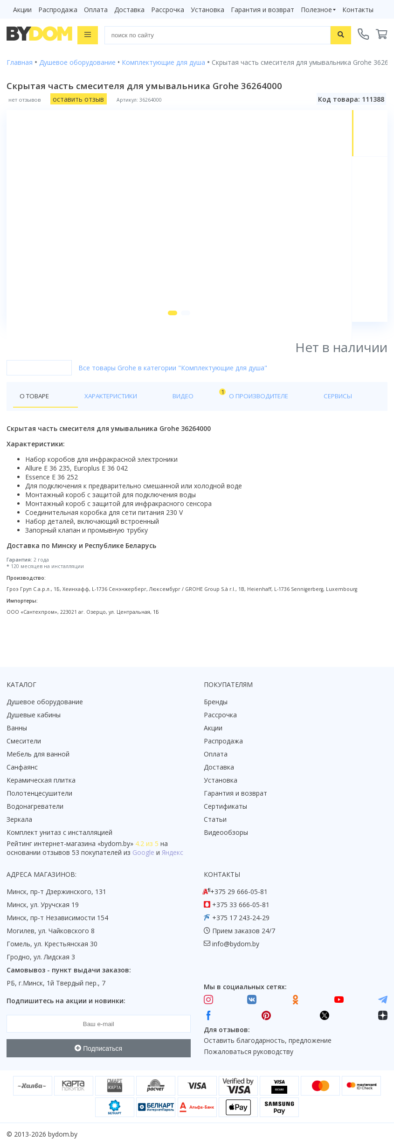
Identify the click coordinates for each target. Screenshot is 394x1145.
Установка (207, 9)
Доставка (129, 9)
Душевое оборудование (45, 702)
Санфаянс (22, 767)
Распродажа (57, 9)
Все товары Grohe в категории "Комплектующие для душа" (172, 388)
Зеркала (19, 819)
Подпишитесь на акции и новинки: (66, 1001)
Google (143, 852)
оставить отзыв (78, 98)
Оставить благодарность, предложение (268, 1040)
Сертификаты (225, 806)
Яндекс (172, 852)
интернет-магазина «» (83, 844)
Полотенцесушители (39, 793)
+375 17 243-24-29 (241, 918)
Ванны (17, 728)
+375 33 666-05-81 (241, 905)
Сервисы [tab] (270, 416)
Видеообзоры (226, 832)
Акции (22, 9)
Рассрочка (167, 9)
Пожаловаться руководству (248, 1052)
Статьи (215, 819)
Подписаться (98, 1048)
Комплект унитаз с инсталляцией (59, 832)
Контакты (357, 9)
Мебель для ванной (38, 754)
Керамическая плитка (41, 780)
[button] (167, 333)
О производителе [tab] (208, 416)
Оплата (96, 9)
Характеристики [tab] (96, 416)
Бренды (216, 702)
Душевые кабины (34, 715)
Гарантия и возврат (262, 9)
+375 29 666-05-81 (239, 892)
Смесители (24, 741)
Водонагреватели (35, 806)
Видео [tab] (154, 414)
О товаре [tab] (36, 416)
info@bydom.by (235, 944)
